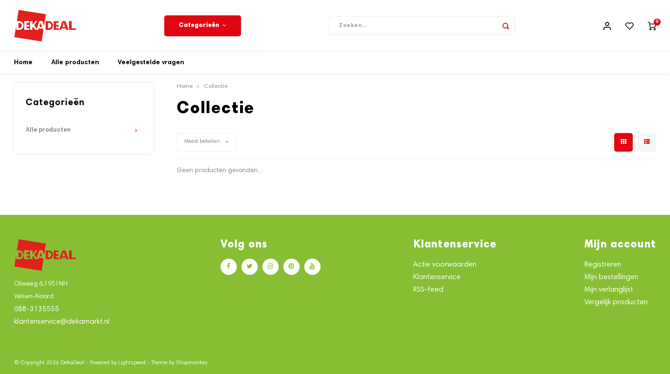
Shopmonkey (192, 363)
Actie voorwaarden (444, 264)
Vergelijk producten (616, 302)
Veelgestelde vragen (151, 63)
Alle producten (75, 63)
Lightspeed (132, 363)
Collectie (216, 86)
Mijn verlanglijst (608, 290)
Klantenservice (437, 277)
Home (23, 63)
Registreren (602, 264)
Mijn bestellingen (611, 277)
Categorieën (203, 25)
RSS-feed (428, 290)
